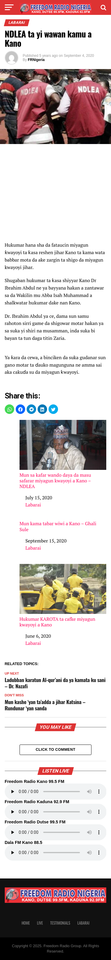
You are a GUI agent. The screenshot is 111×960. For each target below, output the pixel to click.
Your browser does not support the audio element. (56, 792)
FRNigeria (36, 60)
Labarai (33, 504)
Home (26, 923)
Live (40, 923)
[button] (9, 409)
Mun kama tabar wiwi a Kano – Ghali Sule (58, 526)
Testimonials (60, 923)
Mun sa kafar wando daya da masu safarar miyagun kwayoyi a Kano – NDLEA (63, 454)
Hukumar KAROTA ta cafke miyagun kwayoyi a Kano (63, 596)
